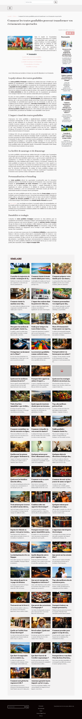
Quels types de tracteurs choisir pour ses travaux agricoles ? (40, 406)
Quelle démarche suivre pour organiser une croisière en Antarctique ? (40, 557)
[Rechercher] (39, 2)
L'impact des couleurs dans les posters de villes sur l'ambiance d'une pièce (40, 304)
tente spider (13, 203)
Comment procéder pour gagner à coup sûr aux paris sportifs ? (61, 633)
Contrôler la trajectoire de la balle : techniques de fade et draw (20, 278)
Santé (41, 711)
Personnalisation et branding (31, 64)
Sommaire (33, 54)
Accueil (9, 16)
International (41, 708)
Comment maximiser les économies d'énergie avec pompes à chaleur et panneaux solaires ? (67, 107)
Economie (41, 706)
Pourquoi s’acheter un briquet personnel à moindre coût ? (60, 607)
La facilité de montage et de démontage (31, 62)
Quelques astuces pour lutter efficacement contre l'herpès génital (40, 456)
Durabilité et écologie (31, 66)
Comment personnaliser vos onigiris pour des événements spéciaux (61, 304)
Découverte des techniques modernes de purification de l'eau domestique (66, 53)
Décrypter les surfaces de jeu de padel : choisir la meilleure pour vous (19, 329)
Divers (14, 16)
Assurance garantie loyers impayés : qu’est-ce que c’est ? (40, 683)
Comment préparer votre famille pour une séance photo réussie (61, 278)
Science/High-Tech (41, 713)
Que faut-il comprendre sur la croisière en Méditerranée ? (19, 658)
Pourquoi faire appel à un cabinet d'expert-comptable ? (40, 381)
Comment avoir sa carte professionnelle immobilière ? (40, 481)
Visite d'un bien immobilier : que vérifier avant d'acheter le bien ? (19, 406)
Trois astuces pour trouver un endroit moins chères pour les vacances (20, 507)
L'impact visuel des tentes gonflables (31, 59)
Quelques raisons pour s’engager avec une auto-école (60, 507)
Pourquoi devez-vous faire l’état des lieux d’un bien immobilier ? (61, 658)
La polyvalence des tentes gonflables (31, 57)
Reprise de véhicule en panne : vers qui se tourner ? (19, 532)
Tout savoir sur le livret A (19, 605)
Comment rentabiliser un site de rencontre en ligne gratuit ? (19, 431)
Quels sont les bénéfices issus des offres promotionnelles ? (18, 481)
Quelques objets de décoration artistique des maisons (61, 456)
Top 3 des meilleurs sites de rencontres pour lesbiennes (62, 582)
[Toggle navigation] (10, 8)
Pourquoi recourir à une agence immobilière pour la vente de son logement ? (40, 532)
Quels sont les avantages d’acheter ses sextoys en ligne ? (61, 381)
